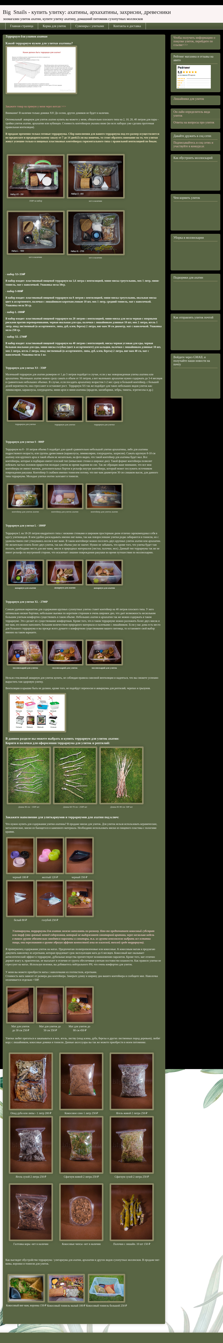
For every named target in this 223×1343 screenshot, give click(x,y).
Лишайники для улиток (188, 99)
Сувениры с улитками (89, 26)
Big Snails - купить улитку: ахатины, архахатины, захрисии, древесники (87, 12)
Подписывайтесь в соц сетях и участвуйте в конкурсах (193, 144)
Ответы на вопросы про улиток (193, 122)
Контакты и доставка (127, 26)
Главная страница (21, 26)
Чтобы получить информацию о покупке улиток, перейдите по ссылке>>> (194, 41)
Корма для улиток (54, 26)
